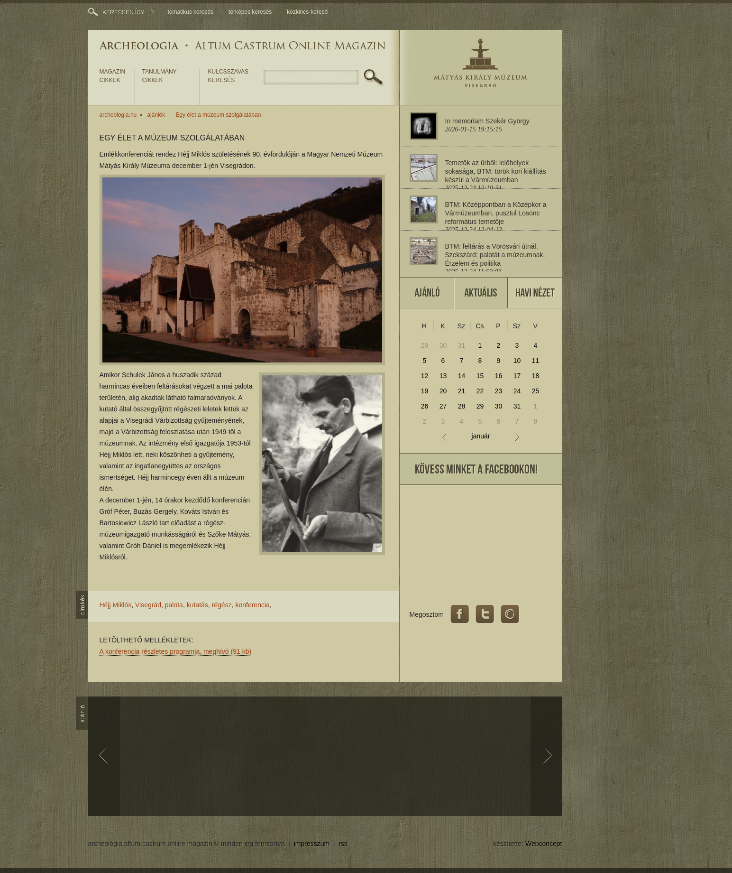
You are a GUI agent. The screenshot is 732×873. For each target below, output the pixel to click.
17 (517, 376)
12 (425, 376)
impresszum (311, 843)
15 (480, 376)
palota (174, 605)
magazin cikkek (113, 76)
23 (499, 391)
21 (462, 391)
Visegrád (148, 605)
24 (517, 391)
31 (462, 345)
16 (499, 376)
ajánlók (156, 114)
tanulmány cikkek (159, 76)
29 (425, 345)
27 (443, 406)
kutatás (197, 605)
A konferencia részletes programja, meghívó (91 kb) (176, 651)
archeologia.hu (118, 114)
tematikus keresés (190, 12)
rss (343, 843)
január (481, 436)
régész (222, 605)
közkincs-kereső (307, 12)
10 (517, 360)
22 (480, 391)
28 (462, 406)
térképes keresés (250, 12)
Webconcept (543, 843)
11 (536, 360)
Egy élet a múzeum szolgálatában (218, 114)
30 (443, 345)
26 (425, 406)
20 (443, 391)
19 (425, 391)
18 (536, 376)
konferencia (252, 605)
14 (462, 376)
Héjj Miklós (116, 605)
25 (536, 391)
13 (443, 376)
